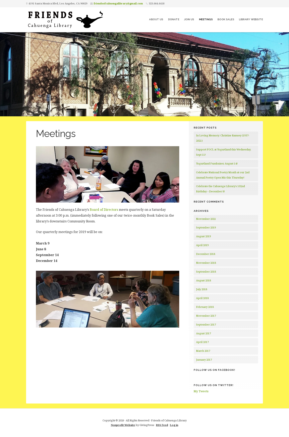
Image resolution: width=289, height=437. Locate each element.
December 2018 (205, 254)
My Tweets (201, 391)
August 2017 (203, 333)
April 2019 (202, 245)
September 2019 (206, 227)
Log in (174, 425)
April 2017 (202, 342)
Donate (173, 19)
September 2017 (206, 324)
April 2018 (202, 298)
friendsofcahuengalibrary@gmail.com (118, 3)
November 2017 (206, 315)
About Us (156, 19)
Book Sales (226, 19)
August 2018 (203, 280)
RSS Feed (162, 425)
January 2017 (204, 359)
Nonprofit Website (123, 425)
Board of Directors (104, 209)
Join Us (189, 19)
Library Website (251, 19)
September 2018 (206, 271)
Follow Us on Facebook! (214, 369)
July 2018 (201, 289)
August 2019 (203, 236)
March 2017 (203, 351)
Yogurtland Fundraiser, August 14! (217, 163)
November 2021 (206, 219)
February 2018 (205, 307)
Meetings (206, 19)
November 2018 (206, 263)
